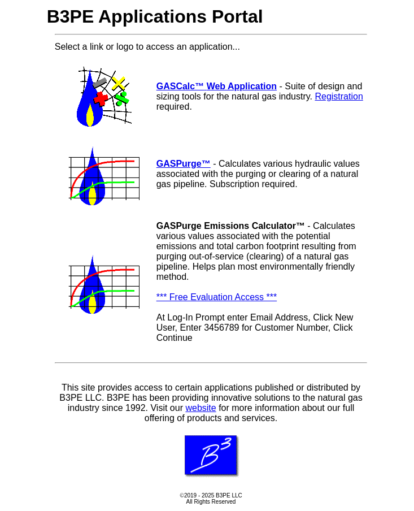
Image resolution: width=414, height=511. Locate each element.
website (200, 408)
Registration (339, 96)
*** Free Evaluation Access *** (216, 297)
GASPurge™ (183, 163)
